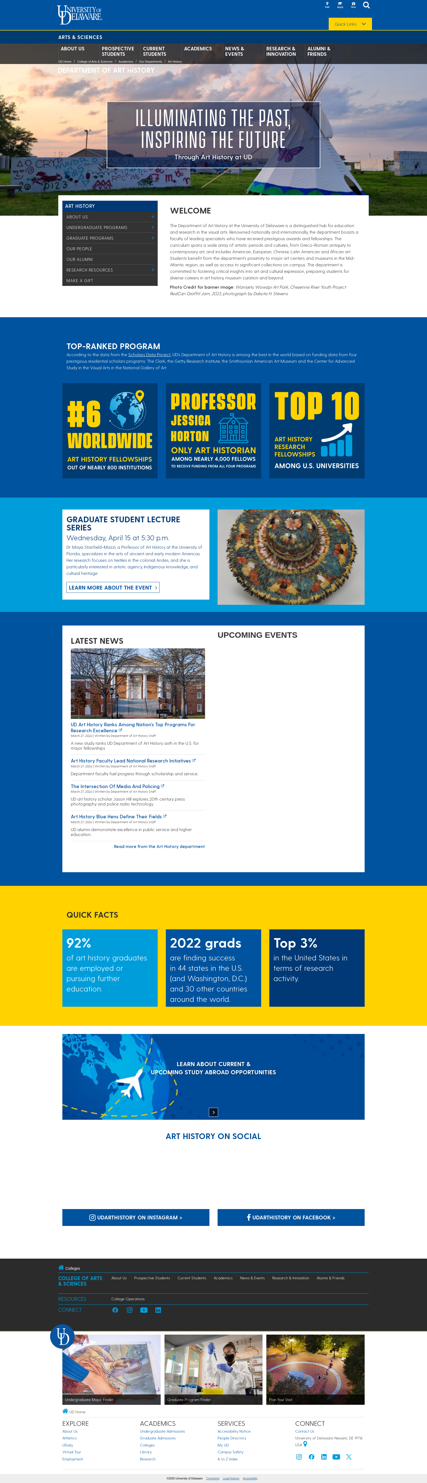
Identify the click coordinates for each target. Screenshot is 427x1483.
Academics (198, 48)
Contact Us (304, 1431)
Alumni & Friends (318, 51)
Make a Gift (79, 280)
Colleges (147, 1445)
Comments (212, 1478)
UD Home (64, 61)
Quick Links (345, 24)
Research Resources (89, 269)
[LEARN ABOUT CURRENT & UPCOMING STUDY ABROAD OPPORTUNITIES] (213, 1077)
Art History (175, 61)
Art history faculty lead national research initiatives (131, 760)
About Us (72, 48)
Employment (72, 1459)
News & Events (234, 51)
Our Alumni (79, 259)
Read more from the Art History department (159, 846)
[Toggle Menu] (153, 216)
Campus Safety (230, 1452)
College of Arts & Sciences (95, 61)
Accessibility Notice (234, 1431)
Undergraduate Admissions (162, 1431)
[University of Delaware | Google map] (305, 1444)
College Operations (128, 1298)
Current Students (154, 51)
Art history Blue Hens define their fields (116, 816)
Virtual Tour (71, 1452)
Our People (79, 248)
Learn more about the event (110, 587)
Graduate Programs (90, 238)
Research (147, 1459)
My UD (223, 1445)
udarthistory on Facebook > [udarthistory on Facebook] (291, 1217)
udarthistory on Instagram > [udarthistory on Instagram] (135, 1217)
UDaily (67, 1445)
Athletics (69, 1438)
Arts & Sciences (80, 37)
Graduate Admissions (158, 1438)
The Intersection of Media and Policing (115, 786)
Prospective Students (118, 51)
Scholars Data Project (149, 354)
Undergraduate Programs (96, 227)
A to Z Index (228, 1459)
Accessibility (250, 1478)
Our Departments (150, 61)
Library (146, 1452)
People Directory (232, 1438)
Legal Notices (231, 1478)
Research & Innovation (281, 51)
